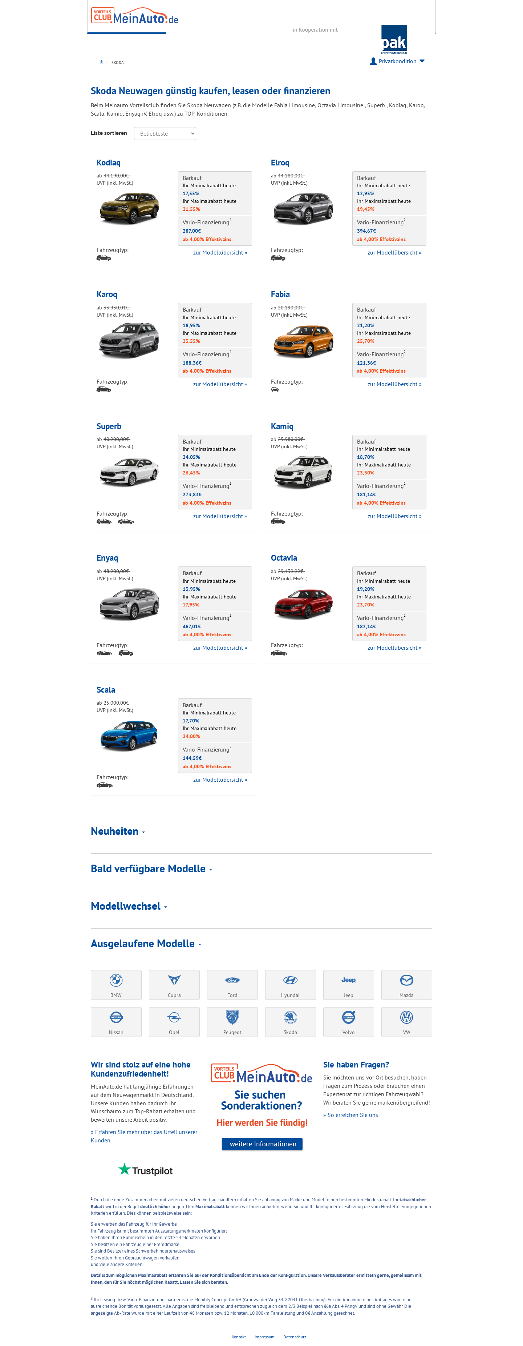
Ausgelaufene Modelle (146, 943)
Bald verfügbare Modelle (151, 868)
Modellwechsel (129, 906)
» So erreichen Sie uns (350, 1114)
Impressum (265, 1336)
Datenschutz (294, 1336)
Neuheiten (118, 831)
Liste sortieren (109, 132)
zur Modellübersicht (220, 252)
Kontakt (239, 1336)
